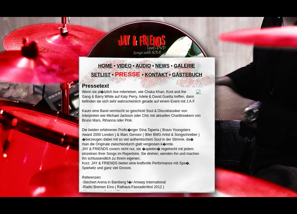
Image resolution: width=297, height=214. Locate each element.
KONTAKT (156, 74)
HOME (105, 65)
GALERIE (184, 65)
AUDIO (143, 65)
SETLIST (100, 74)
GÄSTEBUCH (187, 74)
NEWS (162, 65)
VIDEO (124, 65)
